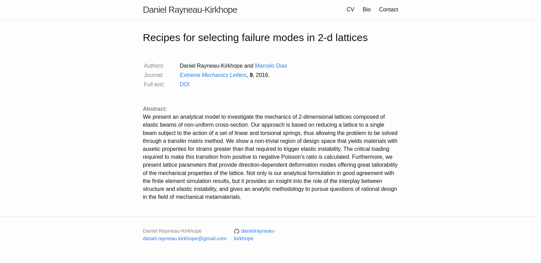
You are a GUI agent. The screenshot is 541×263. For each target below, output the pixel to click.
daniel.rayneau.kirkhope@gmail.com (185, 238)
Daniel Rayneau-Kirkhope (190, 9)
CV (350, 9)
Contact (388, 9)
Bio (367, 9)
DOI (184, 84)
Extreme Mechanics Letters (213, 75)
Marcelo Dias (271, 66)
